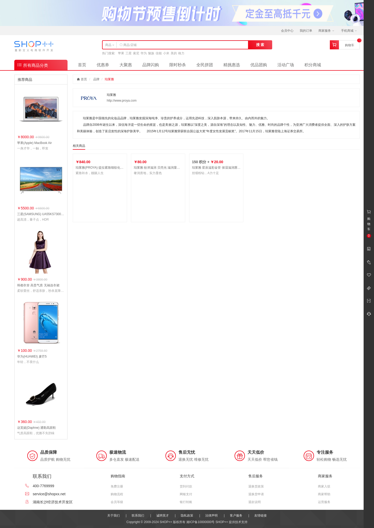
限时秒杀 (177, 65)
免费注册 (117, 486)
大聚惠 (125, 65)
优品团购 (258, 65)
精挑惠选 (231, 65)
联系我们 (138, 515)
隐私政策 (187, 515)
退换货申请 (256, 494)
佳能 (159, 53)
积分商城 (312, 65)
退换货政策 (256, 486)
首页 (82, 65)
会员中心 (287, 30)
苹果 (121, 53)
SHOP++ (222, 522)
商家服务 (326, 30)
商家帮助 (324, 494)
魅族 (151, 53)
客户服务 (236, 515)
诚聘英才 (162, 515)
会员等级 (117, 502)
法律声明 (211, 515)
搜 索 (260, 45)
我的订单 (306, 30)
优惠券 (103, 65)
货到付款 (186, 486)
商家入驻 (324, 486)
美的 (174, 53)
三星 (128, 53)
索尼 (136, 53)
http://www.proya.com (122, 100)
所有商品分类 (32, 65)
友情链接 (260, 515)
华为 (144, 53)
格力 (181, 53)
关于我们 (113, 515)
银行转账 (186, 502)
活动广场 (285, 65)
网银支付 (186, 494)
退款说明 (254, 502)
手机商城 (349, 30)
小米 (166, 53)
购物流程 (117, 494)
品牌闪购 (150, 65)
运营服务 (324, 502)
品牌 (96, 79)
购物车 (349, 45)
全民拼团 (204, 65)
